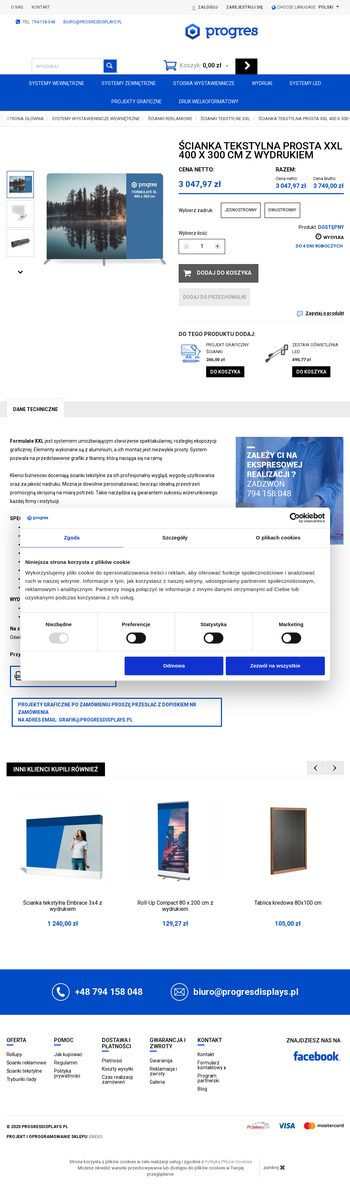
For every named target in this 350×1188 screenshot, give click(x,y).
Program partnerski (208, 1078)
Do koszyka (225, 372)
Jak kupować (68, 1054)
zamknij (274, 1167)
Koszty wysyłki (117, 1069)
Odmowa (174, 666)
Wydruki (262, 83)
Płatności (112, 1060)
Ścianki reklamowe (26, 1062)
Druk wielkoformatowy (208, 101)
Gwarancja (161, 1060)
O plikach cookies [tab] (278, 537)
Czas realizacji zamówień (117, 1079)
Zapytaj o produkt (325, 313)
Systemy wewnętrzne (56, 83)
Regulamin (65, 1062)
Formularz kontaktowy (212, 1065)
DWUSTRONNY (282, 210)
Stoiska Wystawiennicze (204, 83)
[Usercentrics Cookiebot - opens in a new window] (295, 518)
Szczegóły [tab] (175, 537)
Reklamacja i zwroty (163, 1071)
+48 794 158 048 (109, 992)
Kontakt (41, 7)
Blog (202, 1089)
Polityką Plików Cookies (228, 1161)
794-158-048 (43, 22)
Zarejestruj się (244, 7)
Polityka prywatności (67, 1073)
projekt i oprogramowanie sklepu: (55, 1136)
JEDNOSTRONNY (241, 210)
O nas (17, 7)
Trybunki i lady (22, 1079)
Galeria (157, 1082)
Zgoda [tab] (72, 537)
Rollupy (14, 1054)
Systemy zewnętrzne (129, 83)
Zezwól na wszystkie (275, 666)
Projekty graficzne (137, 101)
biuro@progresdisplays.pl (92, 22)
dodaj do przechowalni (214, 297)
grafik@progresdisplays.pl (96, 720)
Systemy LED (305, 83)
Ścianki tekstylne (24, 1071)
